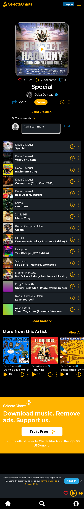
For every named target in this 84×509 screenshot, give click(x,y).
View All (75, 332)
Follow (40, 102)
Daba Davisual (44, 94)
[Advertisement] (42, 433)
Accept (72, 480)
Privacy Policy (32, 484)
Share (19, 102)
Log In (69, 4)
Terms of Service (49, 480)
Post (67, 126)
